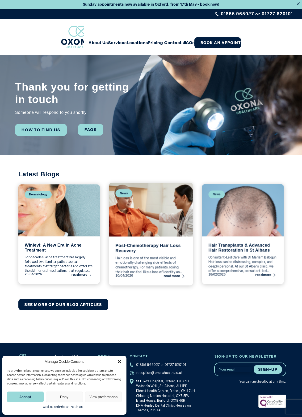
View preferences (103, 397)
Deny (64, 397)
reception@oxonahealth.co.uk (157, 368)
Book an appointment (260, 40)
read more (80, 270)
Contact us (199, 39)
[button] (119, 361)
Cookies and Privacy (56, 407)
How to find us (39, 126)
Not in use (77, 407)
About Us (96, 39)
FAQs (219, 39)
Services (122, 39)
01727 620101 (277, 13)
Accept (25, 397)
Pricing (173, 39)
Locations (148, 39)
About (59, 352)
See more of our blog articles (62, 299)
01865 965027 (238, 13)
